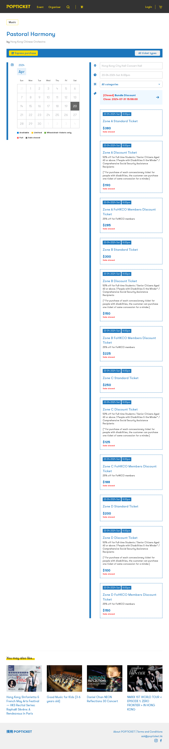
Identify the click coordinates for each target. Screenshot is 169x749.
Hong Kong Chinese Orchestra (27, 41)
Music (12, 22)
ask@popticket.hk (151, 736)
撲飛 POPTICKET (19, 731)
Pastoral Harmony (30, 34)
